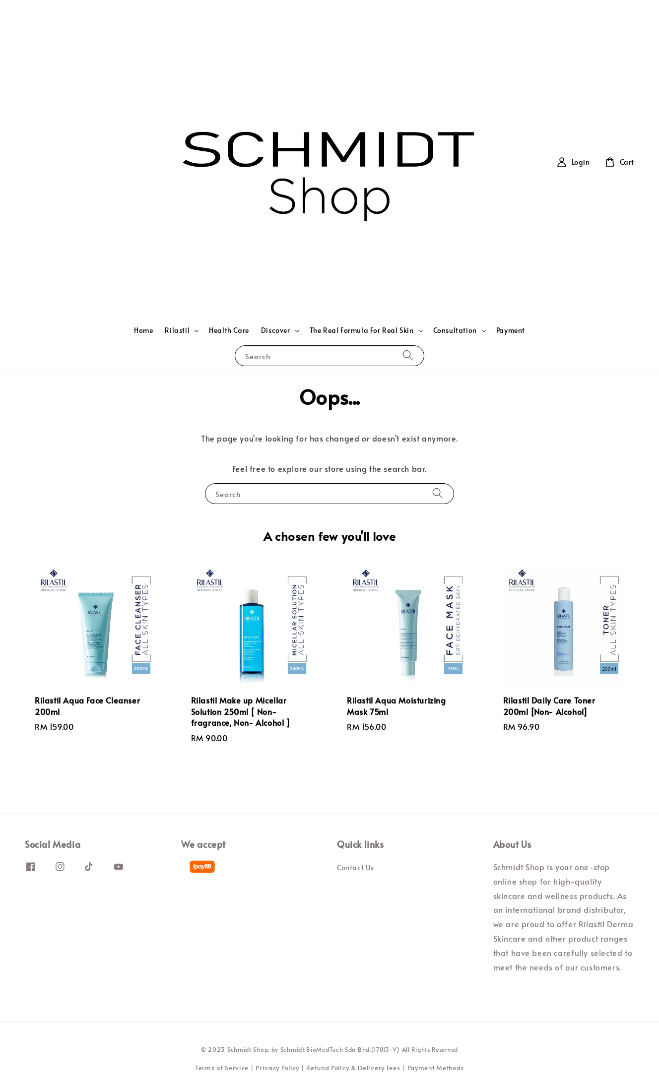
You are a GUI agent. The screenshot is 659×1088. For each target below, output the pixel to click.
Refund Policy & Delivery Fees (353, 1067)
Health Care (229, 330)
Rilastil (177, 330)
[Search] (408, 355)
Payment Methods (435, 1067)
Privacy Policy (277, 1067)
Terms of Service (222, 1067)
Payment (510, 330)
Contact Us (355, 867)
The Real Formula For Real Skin (362, 330)
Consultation (455, 330)
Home (143, 330)
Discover (275, 330)
